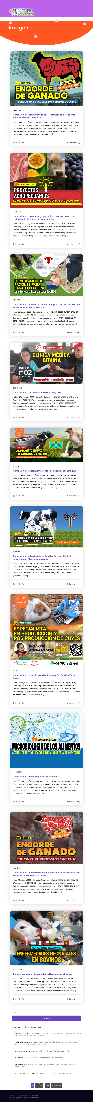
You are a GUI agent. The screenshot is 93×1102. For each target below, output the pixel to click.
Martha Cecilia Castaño (23, 1073)
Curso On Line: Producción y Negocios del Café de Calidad (41, 1058)
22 (48, 1085)
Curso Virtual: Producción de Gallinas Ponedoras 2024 (50, 1051)
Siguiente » (56, 1085)
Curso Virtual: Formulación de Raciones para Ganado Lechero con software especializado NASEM (46, 1043)
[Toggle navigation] (79, 9)
